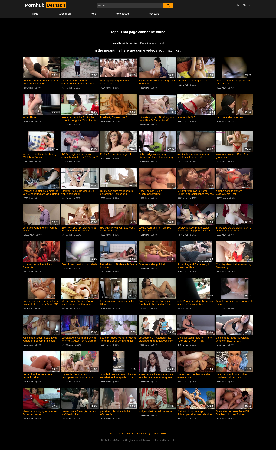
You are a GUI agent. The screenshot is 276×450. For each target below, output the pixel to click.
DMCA (130, 433)
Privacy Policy (143, 433)
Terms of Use (160, 433)
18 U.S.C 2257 (117, 433)
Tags (93, 14)
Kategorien (64, 14)
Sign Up (246, 5)
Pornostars (122, 14)
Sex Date (154, 14)
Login (236, 5)
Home (35, 14)
